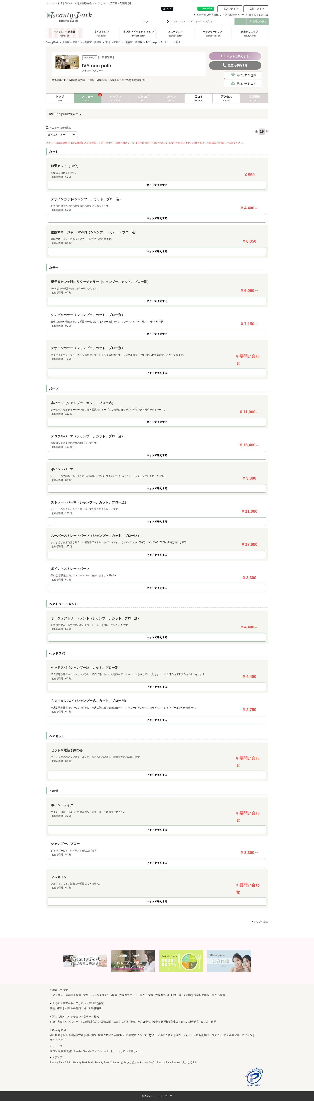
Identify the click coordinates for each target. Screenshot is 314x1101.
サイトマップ (57, 1039)
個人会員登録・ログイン (238, 1035)
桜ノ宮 (124, 1021)
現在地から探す (257, 21)
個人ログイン (231, 8)
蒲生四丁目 (177, 1021)
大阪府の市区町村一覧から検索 (173, 995)
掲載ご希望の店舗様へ (209, 15)
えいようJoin (189, 1062)
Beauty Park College (107, 1062)
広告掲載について (235, 15)
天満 (213, 1021)
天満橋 (165, 1021)
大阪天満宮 (192, 1021)
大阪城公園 (104, 1021)
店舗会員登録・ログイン (207, 1035)
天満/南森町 (95, 1008)
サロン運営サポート (132, 1051)
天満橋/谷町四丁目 (75, 1008)
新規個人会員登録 (258, 15)
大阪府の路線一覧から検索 (209, 995)
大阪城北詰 (89, 1021)
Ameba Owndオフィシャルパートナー (96, 1051)
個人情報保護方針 (72, 1035)
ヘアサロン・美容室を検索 (65, 995)
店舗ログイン (257, 8)
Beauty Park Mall (83, 1062)
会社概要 (55, 1035)
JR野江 (147, 1021)
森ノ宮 (205, 1021)
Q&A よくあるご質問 (161, 1035)
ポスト (167, 9)
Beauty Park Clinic (60, 1062)
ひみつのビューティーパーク (138, 1062)
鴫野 (156, 1021)
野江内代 (135, 1021)
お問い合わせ (183, 1035)
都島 (59, 1008)
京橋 (52, 1008)
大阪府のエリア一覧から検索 (136, 995)
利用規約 (90, 1035)
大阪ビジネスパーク (69, 1021)
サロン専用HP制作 (61, 1051)
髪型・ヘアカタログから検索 (100, 995)
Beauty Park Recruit (168, 1062)
